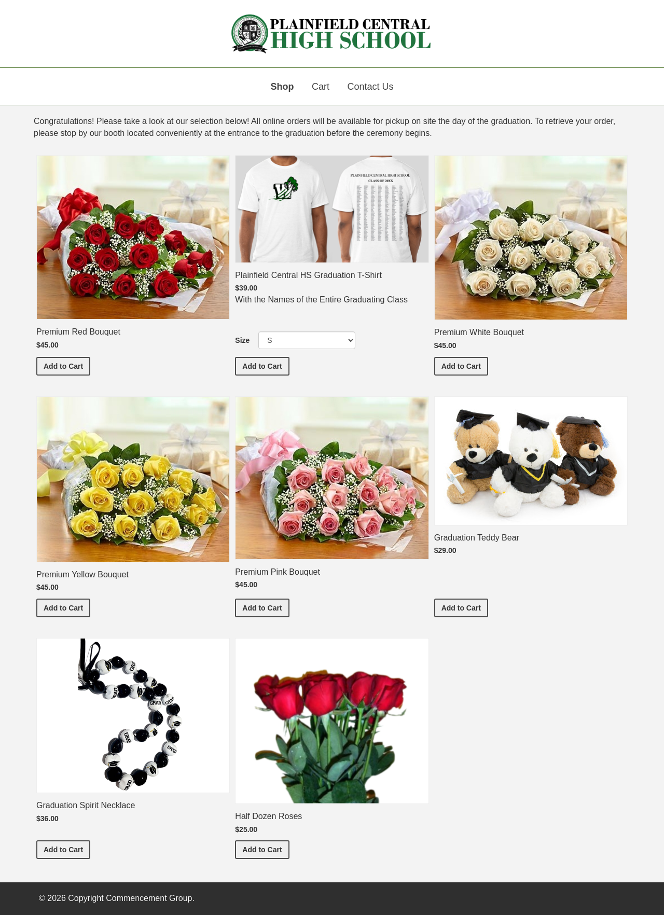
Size (242, 340)
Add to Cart (67, 365)
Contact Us (370, 86)
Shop (282, 86)
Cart (320, 86)
